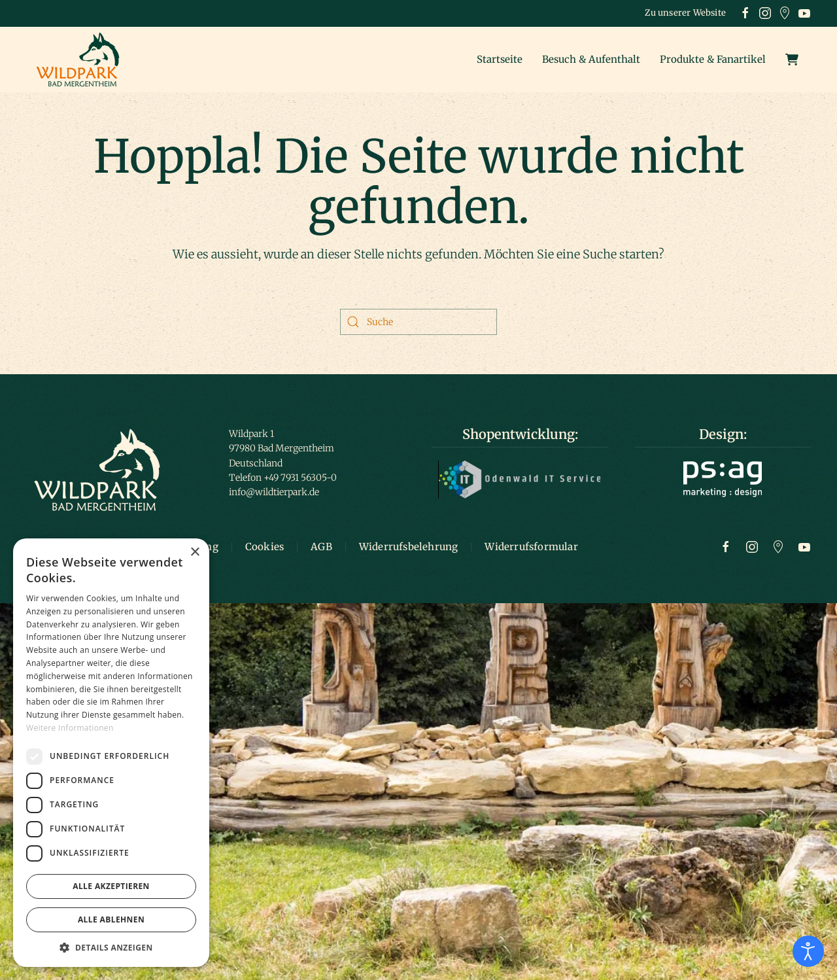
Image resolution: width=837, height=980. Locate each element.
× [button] (194, 552)
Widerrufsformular (531, 546)
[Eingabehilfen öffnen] (808, 951)
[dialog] (111, 752)
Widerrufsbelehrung (408, 546)
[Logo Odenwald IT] (520, 479)
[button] (111, 947)
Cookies (264, 546)
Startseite (499, 59)
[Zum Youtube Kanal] (804, 546)
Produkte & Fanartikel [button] (713, 59)
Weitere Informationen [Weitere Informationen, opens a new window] (70, 727)
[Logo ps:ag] (722, 478)
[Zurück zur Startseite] (81, 59)
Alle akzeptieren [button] (111, 886)
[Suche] (418, 322)
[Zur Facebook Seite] (725, 546)
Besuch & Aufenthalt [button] (591, 59)
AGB (321, 546)
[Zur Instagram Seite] (752, 546)
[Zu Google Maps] (778, 546)
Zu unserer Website (685, 12)
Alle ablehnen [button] (111, 919)
